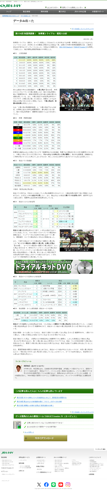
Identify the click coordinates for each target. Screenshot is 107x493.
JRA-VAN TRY (5, 463)
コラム (74, 460)
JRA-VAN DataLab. (65, 47)
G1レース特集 (58, 465)
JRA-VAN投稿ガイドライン (97, 463)
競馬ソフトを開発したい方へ (72, 7)
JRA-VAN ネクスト (7, 460)
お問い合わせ (40, 463)
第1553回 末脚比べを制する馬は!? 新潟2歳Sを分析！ (35, 405)
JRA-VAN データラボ (7, 461)
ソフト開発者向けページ (43, 472)
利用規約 (92, 460)
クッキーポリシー (94, 469)
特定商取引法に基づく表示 (96, 465)
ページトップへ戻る (100, 450)
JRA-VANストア (76, 464)
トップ (9, 11)
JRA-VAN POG (58, 461)
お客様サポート (98, 11)
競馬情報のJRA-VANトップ (10, 16)
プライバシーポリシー (95, 468)
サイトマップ (5, 480)
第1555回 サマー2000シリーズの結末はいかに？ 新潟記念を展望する (42, 397)
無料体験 (44, 11)
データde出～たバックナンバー (83, 29)
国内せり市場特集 (59, 469)
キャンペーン (75, 461)
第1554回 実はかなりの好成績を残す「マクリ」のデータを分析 (39, 401)
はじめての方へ (52, 7)
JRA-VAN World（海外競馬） (62, 463)
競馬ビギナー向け (59, 471)
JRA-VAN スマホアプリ (8, 465)
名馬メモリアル (59, 466)
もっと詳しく (29, 432)
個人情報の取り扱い (95, 466)
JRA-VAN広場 (80, 11)
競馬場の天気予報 (76, 463)
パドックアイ (23, 460)
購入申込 (62, 11)
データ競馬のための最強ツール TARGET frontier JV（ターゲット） (46, 416)
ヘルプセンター (41, 461)
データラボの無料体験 (25, 467)
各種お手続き (40, 466)
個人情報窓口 (93, 471)
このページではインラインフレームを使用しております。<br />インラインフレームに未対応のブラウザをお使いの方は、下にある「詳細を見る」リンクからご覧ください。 (96, 7)
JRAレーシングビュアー (8, 474)
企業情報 (91, 474)
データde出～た (25, 16)
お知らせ (21, 471)
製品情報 (27, 11)
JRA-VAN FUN (58, 460)
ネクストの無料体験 (25, 466)
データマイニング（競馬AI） (62, 468)
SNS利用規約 (93, 461)
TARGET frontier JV (80, 47)
